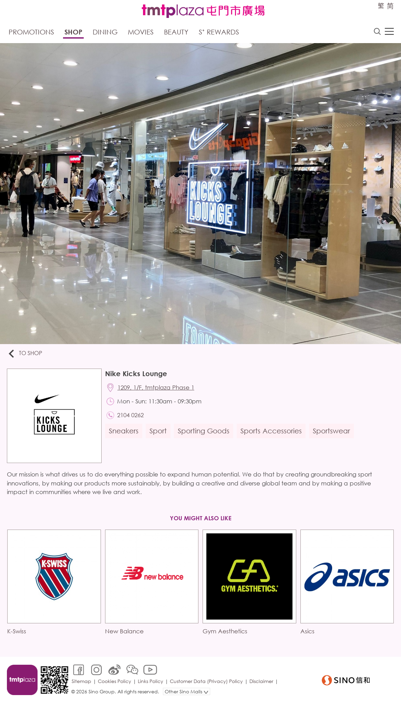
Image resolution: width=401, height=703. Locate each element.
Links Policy (150, 681)
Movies (141, 32)
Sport (158, 431)
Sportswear (331, 431)
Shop (73, 32)
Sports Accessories (271, 431)
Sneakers (123, 431)
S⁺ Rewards (219, 32)
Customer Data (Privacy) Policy (206, 681)
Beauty (176, 32)
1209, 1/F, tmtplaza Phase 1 (155, 387)
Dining (105, 32)
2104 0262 (130, 415)
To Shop (24, 353)
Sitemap (81, 681)
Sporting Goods (203, 431)
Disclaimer (261, 681)
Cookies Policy (114, 681)
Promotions (31, 32)
